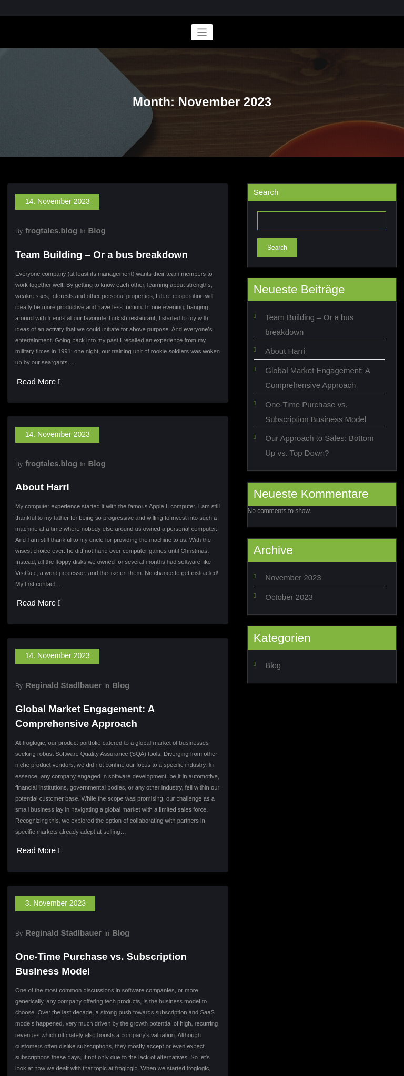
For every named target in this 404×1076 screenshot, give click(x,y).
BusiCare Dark (234, 1064)
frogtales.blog (44, 223)
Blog (83, 223)
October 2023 (284, 554)
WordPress (173, 1064)
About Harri (35, 454)
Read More (33, 366)
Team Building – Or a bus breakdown (83, 242)
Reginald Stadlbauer (54, 636)
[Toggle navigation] (202, 32)
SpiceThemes (280, 1064)
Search (266, 192)
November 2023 (287, 538)
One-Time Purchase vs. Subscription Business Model (114, 879)
